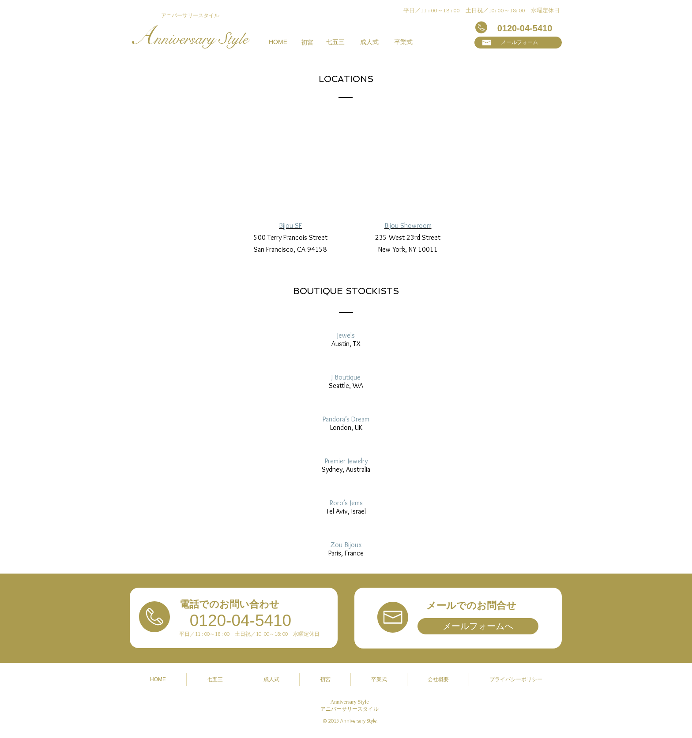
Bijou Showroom (408, 225)
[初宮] (306, 43)
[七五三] (335, 42)
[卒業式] (403, 42)
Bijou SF (290, 225)
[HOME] (278, 42)
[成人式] (369, 42)
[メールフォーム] (518, 42)
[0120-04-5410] (525, 28)
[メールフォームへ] (477, 626)
